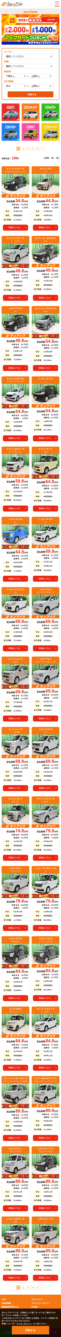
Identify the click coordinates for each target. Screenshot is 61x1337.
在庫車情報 (6, 1303)
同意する (30, 1330)
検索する (32, 94)
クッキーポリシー (24, 1323)
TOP (4, 1299)
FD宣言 (34, 1306)
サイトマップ (37, 1299)
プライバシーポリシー (40, 1303)
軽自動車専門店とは (10, 1306)
